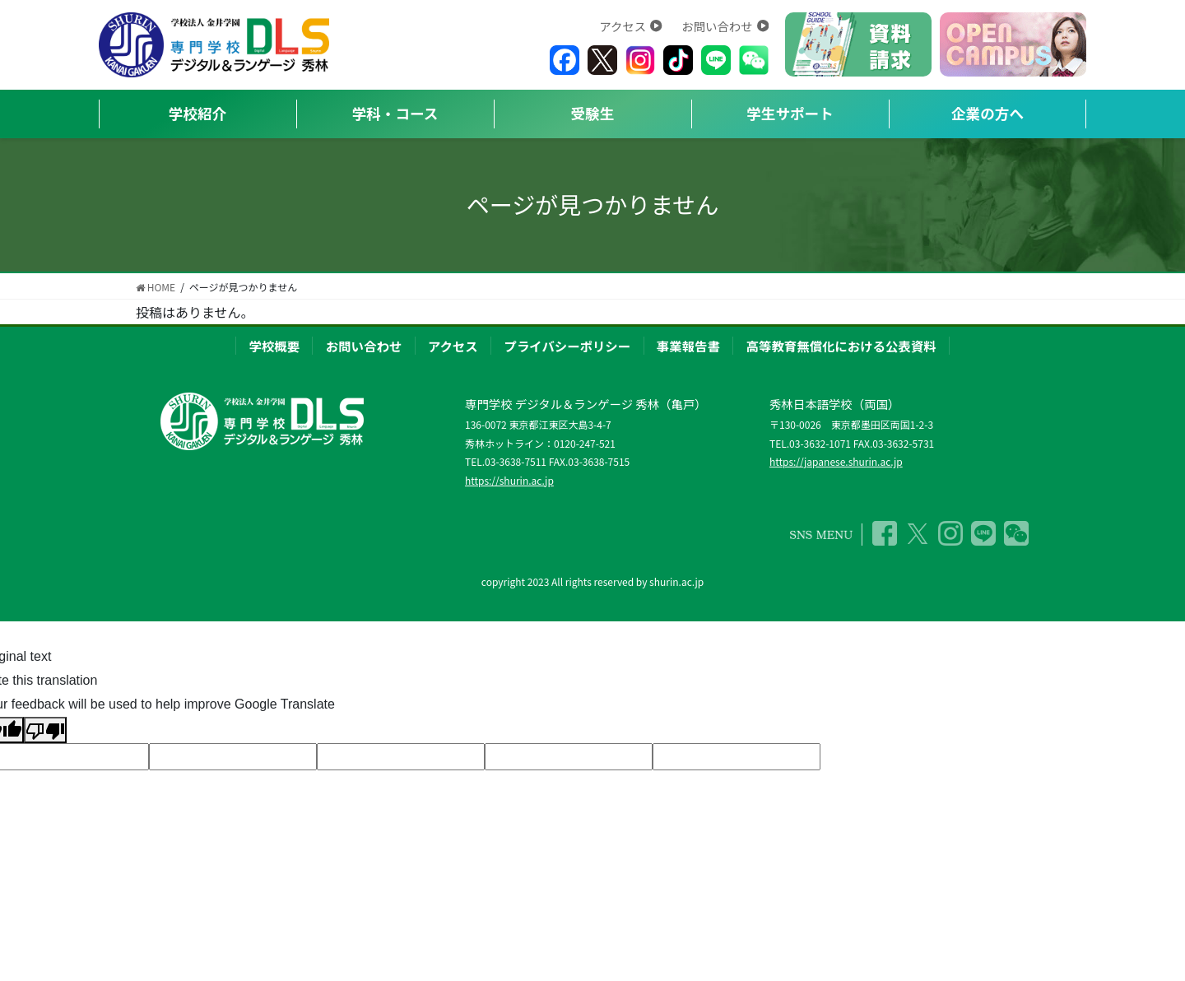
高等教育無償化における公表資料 (841, 346)
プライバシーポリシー (567, 346)
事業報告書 (688, 346)
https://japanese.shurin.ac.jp (836, 461)
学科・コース (395, 113)
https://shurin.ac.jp (509, 480)
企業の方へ (987, 113)
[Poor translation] (45, 730)
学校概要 (274, 346)
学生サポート (790, 113)
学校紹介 (197, 113)
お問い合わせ (725, 26)
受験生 (593, 113)
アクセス (630, 26)
